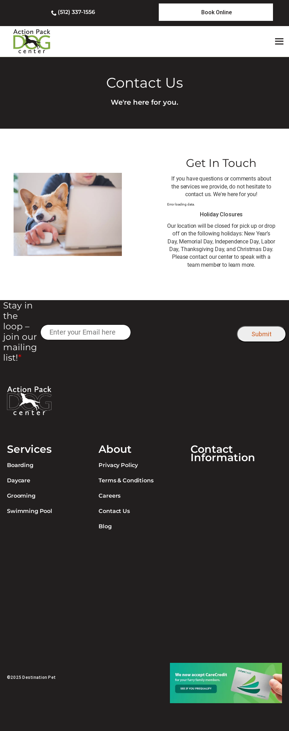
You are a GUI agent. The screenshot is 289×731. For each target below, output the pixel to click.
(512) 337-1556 (76, 12)
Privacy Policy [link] (118, 465)
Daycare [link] (18, 480)
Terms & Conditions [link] (126, 480)
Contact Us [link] (114, 511)
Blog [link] (105, 526)
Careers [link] (109, 495)
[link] (216, 12)
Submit (261, 334)
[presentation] (184, 332)
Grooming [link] (21, 495)
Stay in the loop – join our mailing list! (20, 331)
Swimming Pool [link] (29, 511)
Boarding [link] (20, 465)
